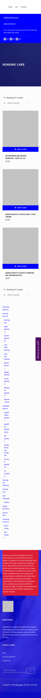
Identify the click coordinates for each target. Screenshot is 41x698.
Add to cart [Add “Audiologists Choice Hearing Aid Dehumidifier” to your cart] (22, 266)
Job (16, 7)
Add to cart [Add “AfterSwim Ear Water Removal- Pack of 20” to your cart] (22, 149)
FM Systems (6, 438)
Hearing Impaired (9, 657)
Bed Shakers (6, 534)
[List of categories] (15, 670)
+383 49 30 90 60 (9, 24)
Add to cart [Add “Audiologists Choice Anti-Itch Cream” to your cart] (22, 208)
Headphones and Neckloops (6, 450)
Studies (24, 7)
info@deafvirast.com (11, 18)
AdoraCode (19, 685)
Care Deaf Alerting (7, 347)
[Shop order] (18, 103)
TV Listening (7, 473)
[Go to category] (31, 671)
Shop (10, 7)
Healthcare (6, 661)
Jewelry (6, 502)
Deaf (4, 653)
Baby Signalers (6, 329)
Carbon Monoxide (6, 338)
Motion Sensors (6, 365)
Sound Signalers (6, 381)
